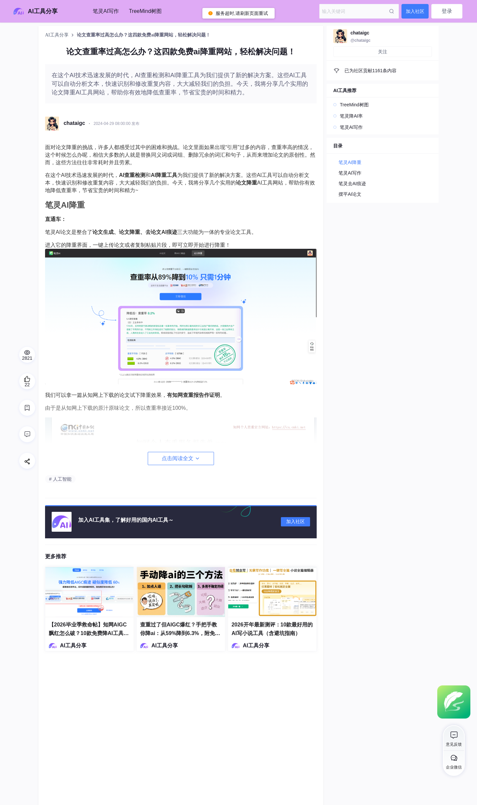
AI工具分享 (57, 34)
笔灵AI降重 (350, 162)
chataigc (359, 32)
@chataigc (360, 40)
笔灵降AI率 (351, 116)
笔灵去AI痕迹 (352, 183)
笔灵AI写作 (106, 11)
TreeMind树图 (145, 11)
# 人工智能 (60, 479)
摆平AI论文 (350, 194)
